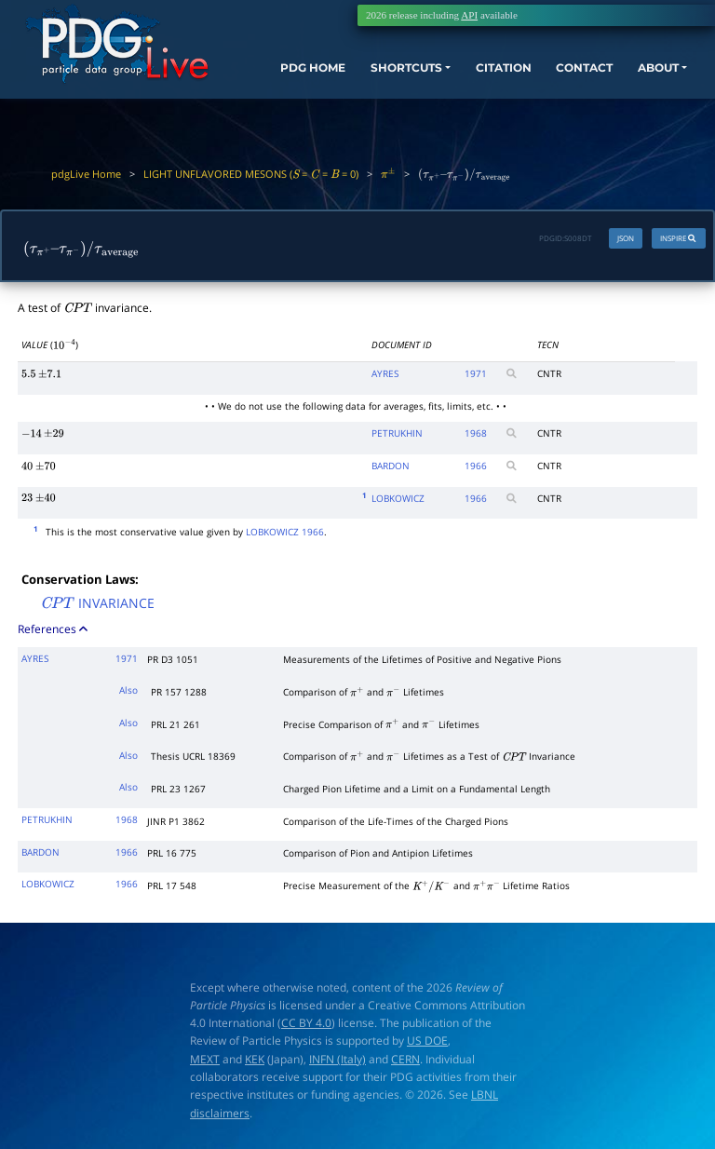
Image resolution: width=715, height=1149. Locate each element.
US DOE (427, 1043)
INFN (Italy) (337, 1061)
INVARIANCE (97, 606)
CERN (405, 1061)
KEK (254, 1061)
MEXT (205, 1061)
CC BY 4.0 (306, 1025)
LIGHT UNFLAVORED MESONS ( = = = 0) (250, 174)
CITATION (484, 76)
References (54, 630)
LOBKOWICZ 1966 (285, 533)
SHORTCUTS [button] (387, 76)
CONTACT (571, 76)
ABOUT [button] (651, 76)
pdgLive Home (86, 174)
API (469, 14)
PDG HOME (278, 93)
